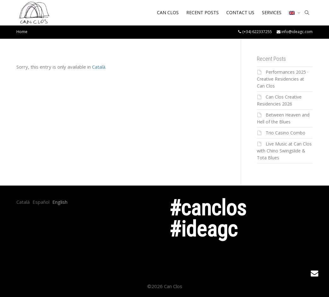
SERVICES (271, 12)
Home (21, 31)
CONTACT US (240, 12)
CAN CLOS (168, 12)
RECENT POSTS (202, 12)
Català (98, 67)
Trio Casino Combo (285, 133)
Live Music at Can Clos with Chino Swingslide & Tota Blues (284, 151)
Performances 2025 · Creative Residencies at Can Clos (282, 79)
